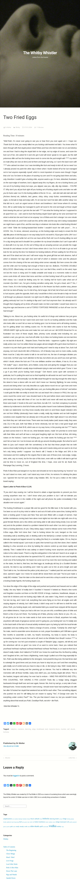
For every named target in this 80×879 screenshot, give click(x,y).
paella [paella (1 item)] (70, 822)
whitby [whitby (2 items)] (59, 826)
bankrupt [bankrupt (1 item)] (20, 818)
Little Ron (72, 758)
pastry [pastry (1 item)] (4, 826)
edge (34, 729)
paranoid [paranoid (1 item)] (74, 822)
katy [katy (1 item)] (28, 822)
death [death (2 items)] (57, 819)
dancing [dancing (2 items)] (52, 819)
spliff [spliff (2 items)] (41, 826)
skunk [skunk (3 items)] (36, 826)
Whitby (18, 127)
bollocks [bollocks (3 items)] (46, 818)
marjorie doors (54, 729)
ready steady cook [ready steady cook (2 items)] (21, 826)
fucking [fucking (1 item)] (68, 818)
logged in (16, 776)
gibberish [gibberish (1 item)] (9, 822)
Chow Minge (10, 854)
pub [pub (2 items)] (11, 826)
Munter (7, 758)
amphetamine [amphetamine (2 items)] (7, 819)
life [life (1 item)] (33, 822)
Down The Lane (11, 871)
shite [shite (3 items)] (32, 826)
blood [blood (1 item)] (41, 818)
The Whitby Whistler (40, 53)
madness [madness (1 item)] (51, 822)
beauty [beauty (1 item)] (28, 818)
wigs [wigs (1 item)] (63, 826)
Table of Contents (9, 847)
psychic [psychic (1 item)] (8, 826)
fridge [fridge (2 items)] (65, 819)
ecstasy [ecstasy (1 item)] (60, 818)
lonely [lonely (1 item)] (47, 822)
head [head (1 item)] (13, 822)
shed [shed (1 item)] (29, 826)
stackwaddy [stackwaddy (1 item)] (45, 826)
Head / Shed (10, 857)
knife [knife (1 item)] (31, 822)
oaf (68, 729)
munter (63, 729)
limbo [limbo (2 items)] (36, 822)
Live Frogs (10, 861)
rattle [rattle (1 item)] (14, 826)
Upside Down (10, 878)
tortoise (6, 732)
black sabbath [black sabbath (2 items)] (35, 819)
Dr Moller (8, 127)
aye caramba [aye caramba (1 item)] (15, 818)
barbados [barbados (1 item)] (25, 818)
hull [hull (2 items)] (20, 822)
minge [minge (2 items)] (58, 822)
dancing (28, 729)
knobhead (40, 729)
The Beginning (11, 850)
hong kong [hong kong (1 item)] (16, 822)
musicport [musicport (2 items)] (63, 822)
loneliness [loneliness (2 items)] (42, 822)
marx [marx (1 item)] (54, 822)
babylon (14, 729)
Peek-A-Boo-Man (12, 867)
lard (46, 729)
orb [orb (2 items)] (68, 822)
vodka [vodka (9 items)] (52, 826)
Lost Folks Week (12, 864)
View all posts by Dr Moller (11, 746)
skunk (73, 729)
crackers (21, 729)
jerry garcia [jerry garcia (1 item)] (24, 822)
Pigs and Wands (11, 874)
